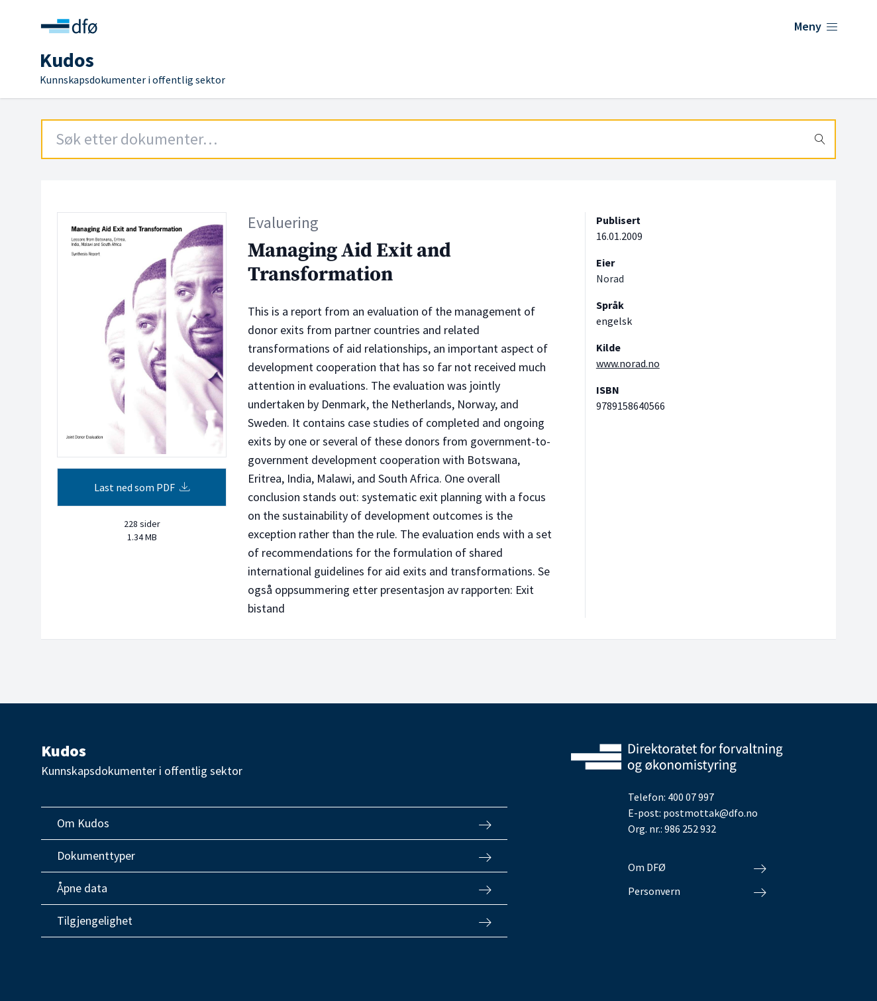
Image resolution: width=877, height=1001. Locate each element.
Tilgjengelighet (274, 921)
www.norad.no (628, 363)
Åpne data (274, 888)
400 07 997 (691, 796)
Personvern (697, 891)
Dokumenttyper (274, 856)
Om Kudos (274, 823)
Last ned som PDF (142, 487)
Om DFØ (697, 867)
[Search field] (438, 139)
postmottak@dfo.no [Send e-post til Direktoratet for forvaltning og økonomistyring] (710, 812)
